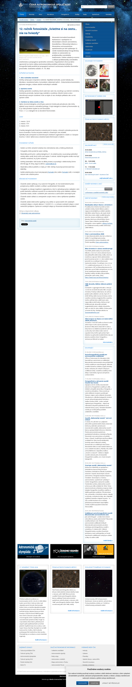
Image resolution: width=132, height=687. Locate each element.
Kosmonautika (90, 27)
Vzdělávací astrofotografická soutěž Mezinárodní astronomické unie (98, 514)
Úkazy (87, 24)
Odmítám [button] (94, 683)
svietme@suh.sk (50, 164)
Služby (77, 14)
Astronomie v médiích (58, 659)
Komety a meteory (88, 665)
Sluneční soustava (91, 30)
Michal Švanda (99, 511)
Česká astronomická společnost (32, 671)
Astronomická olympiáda (28, 656)
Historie (88, 56)
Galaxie (85, 653)
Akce (40, 14)
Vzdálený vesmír (90, 40)
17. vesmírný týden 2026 (28, 567)
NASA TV (23, 665)
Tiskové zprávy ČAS (26, 653)
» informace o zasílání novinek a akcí (96, 192)
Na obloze (50, 14)
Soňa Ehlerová (99, 231)
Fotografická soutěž (30, 221)
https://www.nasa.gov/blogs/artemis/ (96, 277)
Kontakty (109, 14)
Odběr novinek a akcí (93, 184)
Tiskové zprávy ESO (26, 659)
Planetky (85, 656)
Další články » (108, 540)
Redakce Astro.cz (100, 379)
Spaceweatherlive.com (92, 312)
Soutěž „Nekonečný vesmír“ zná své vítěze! (98, 419)
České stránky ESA (26, 662)
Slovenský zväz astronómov (30, 213)
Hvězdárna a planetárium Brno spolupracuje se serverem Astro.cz (64, 671)
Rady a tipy (55, 656)
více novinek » (108, 342)
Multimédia (89, 46)
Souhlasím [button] (82, 683)
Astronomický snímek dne (95, 96)
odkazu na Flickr (107, 223)
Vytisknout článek (75, 25)
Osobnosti (88, 50)
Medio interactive (56, 679)
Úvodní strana (23, 20)
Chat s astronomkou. (101, 242)
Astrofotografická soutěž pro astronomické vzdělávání (96, 355)
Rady (85, 14)
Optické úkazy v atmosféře (91, 659)
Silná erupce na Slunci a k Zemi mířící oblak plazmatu (99, 319)
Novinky (31, 14)
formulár (51, 172)
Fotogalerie (65, 14)
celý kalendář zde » (106, 178)
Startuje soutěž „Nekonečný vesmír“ (98, 465)
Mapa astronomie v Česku (60, 662)
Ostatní (39, 20)
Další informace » (41, 640)
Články (22, 14)
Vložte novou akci (109, 144)
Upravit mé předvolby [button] (111, 683)
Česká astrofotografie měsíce (97, 119)
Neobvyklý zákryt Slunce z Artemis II (98, 205)
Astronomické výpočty (58, 653)
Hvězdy (87, 34)
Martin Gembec (99, 202)
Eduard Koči (33, 25)
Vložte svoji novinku (108, 197)
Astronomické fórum (58, 665)
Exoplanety (89, 37)
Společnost (95, 14)
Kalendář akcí (90, 145)
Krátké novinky (91, 198)
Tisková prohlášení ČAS (27, 650)
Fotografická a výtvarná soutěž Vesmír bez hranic (96, 382)
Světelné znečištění (91, 43)
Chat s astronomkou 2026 (94, 234)
